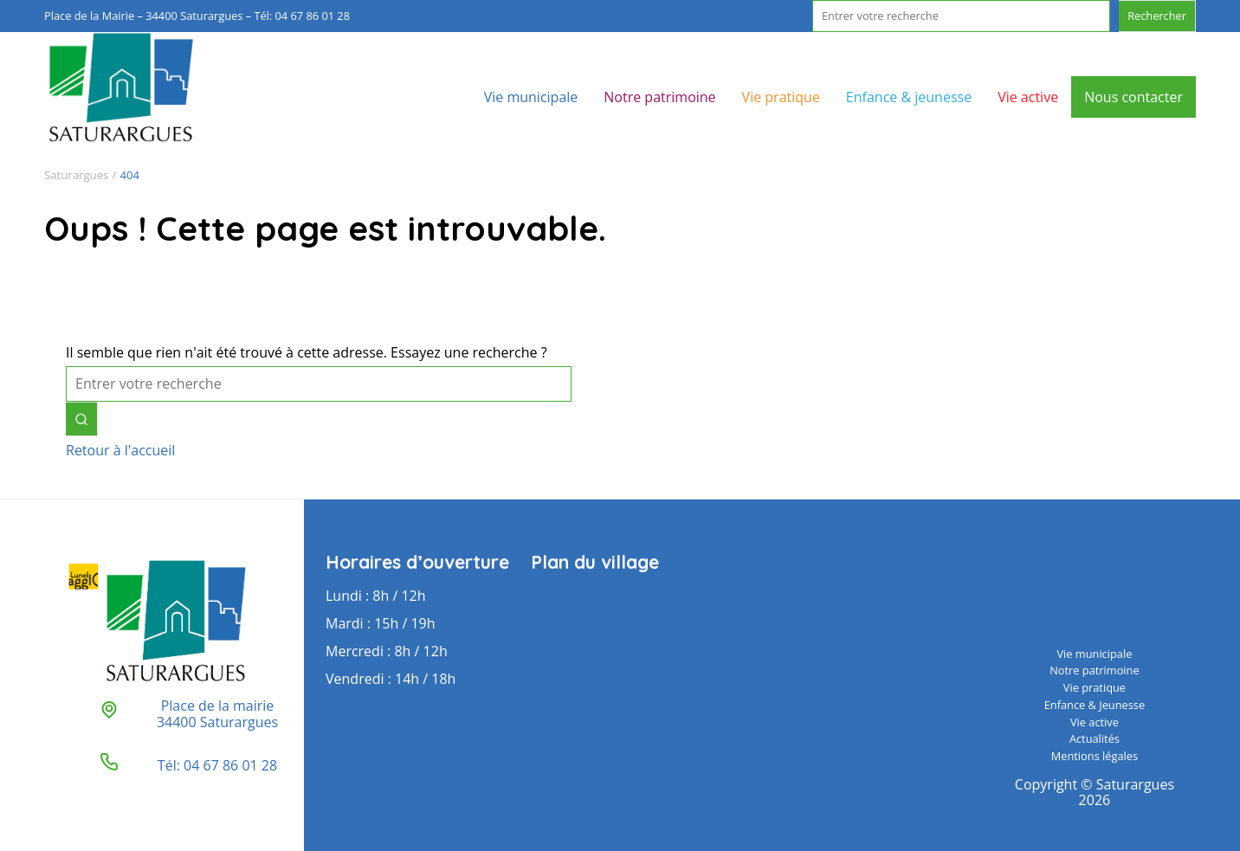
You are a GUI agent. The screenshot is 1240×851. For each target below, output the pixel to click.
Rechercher (1156, 15)
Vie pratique (781, 96)
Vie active (1028, 96)
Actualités (1094, 738)
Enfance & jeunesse (909, 96)
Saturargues (76, 175)
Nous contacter (1133, 96)
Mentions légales (1094, 756)
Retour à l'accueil (120, 450)
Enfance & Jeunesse (1094, 704)
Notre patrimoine (659, 96)
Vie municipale (531, 96)
